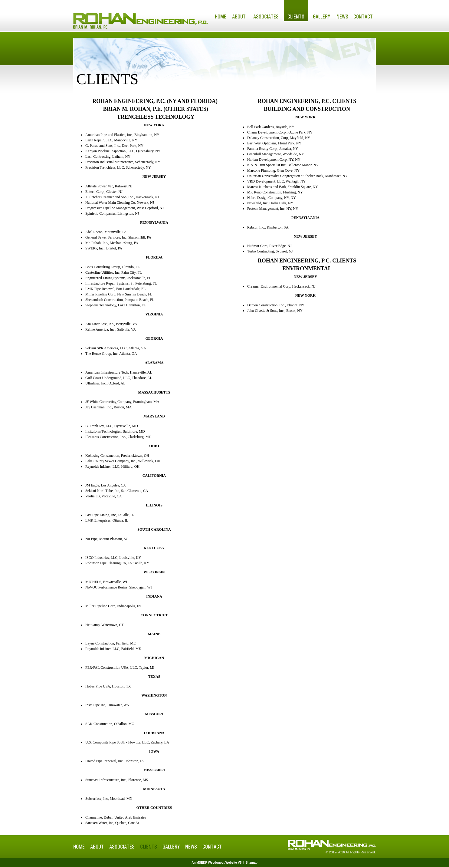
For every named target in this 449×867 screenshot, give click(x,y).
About (239, 16)
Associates (266, 16)
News (342, 16)
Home (220, 16)
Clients (295, 16)
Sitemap (251, 862)
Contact (363, 16)
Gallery (321, 16)
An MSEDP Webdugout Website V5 (216, 862)
